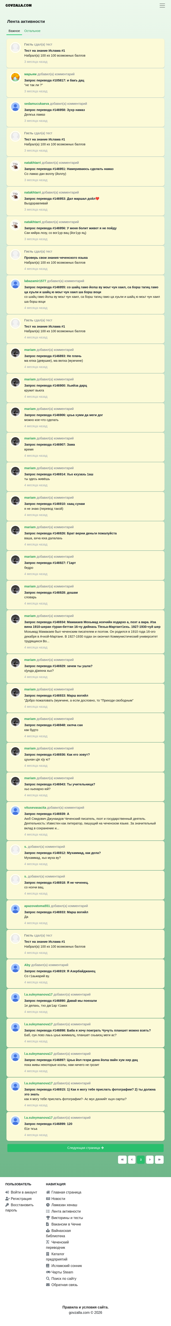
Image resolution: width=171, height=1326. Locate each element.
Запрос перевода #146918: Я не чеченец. (56, 882)
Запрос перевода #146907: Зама (49, 444)
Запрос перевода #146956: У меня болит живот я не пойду (70, 228)
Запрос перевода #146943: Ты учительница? (59, 784)
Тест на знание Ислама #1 (44, 50)
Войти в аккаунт (21, 1192)
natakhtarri (33, 162)
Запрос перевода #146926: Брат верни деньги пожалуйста (70, 533)
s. (26, 846)
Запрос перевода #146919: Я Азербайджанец (59, 971)
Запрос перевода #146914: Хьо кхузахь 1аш (58, 474)
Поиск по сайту (61, 1279)
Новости (55, 1199)
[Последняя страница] (159, 1160)
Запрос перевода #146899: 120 (48, 1124)
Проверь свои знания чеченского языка (56, 257)
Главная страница (63, 1192)
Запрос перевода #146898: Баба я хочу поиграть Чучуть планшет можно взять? (87, 1030)
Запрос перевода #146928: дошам (51, 592)
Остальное (32, 31)
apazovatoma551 (37, 906)
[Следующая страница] (150, 1160)
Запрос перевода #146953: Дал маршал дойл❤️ (62, 198)
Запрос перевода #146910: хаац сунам (54, 504)
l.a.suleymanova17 (38, 994)
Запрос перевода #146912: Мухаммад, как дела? (62, 853)
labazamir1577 (35, 281)
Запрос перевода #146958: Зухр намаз (54, 110)
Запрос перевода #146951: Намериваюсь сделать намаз (69, 169)
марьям (30, 74)
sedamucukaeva (37, 103)
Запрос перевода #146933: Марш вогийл (56, 695)
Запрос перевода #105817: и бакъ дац (54, 80)
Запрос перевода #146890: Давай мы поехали (60, 1000)
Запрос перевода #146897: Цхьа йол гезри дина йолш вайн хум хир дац (81, 1060)
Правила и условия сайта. (85, 1307)
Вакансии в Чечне (63, 1224)
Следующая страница (85, 1148)
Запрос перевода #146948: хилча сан (53, 725)
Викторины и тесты (64, 1218)
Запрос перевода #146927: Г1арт (50, 563)
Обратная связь (62, 1285)
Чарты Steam (59, 1272)
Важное (14, 31)
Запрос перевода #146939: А (46, 814)
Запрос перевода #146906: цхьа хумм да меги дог (63, 415)
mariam (30, 350)
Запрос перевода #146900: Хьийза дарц (55, 385)
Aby (27, 965)
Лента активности (63, 1211)
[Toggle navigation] (162, 5)
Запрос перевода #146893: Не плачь (52, 356)
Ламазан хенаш (61, 1205)
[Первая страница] (122, 1160)
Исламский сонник (64, 1266)
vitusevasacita (35, 807)
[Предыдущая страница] (132, 1160)
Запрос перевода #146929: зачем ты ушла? (58, 666)
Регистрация (18, 1199)
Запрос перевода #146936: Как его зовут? (57, 754)
